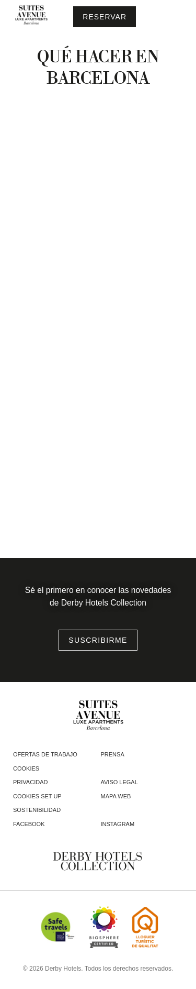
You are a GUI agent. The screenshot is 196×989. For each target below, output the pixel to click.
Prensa (112, 754)
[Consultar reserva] (104, 16)
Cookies (26, 768)
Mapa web (116, 796)
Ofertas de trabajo (45, 754)
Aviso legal (119, 782)
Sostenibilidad (37, 810)
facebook (29, 824)
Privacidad (30, 782)
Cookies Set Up (37, 796)
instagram (118, 824)
